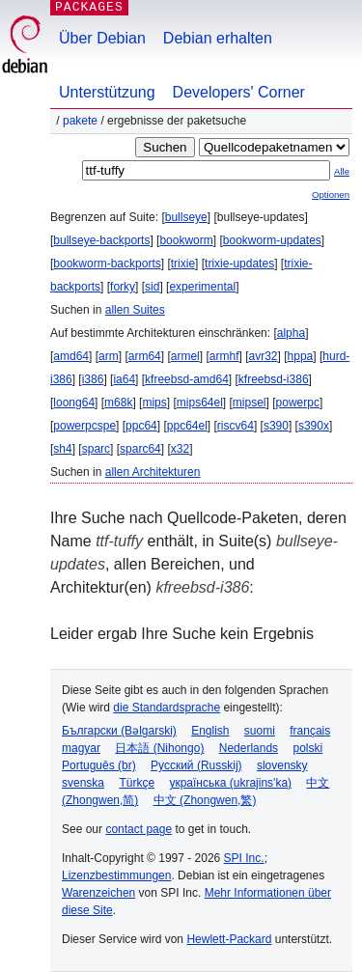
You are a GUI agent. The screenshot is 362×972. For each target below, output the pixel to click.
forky (122, 286)
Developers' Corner (239, 92)
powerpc (298, 402)
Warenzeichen (98, 893)
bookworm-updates (272, 240)
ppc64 (141, 425)
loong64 (74, 402)
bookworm (185, 240)
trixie (183, 263)
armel (185, 356)
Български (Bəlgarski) (119, 730)
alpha (291, 333)
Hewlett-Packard (228, 939)
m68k (118, 402)
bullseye (186, 217)
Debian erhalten (217, 38)
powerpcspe (84, 425)
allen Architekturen (153, 472)
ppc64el (187, 425)
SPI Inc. (244, 858)
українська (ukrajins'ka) (230, 783)
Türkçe (136, 783)
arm (108, 356)
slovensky (282, 765)
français (310, 730)
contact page (138, 829)
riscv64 (235, 425)
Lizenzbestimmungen (116, 875)
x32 (180, 449)
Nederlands (248, 748)
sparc (96, 449)
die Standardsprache (166, 707)
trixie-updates (239, 263)
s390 (276, 425)
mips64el (200, 402)
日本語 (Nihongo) (159, 748)
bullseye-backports (101, 240)
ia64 (124, 379)
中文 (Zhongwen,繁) (205, 800)
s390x (313, 425)
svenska (83, 783)
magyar (81, 748)
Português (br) (99, 765)
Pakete (80, 120)
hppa (301, 356)
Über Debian (102, 38)
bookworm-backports (106, 263)
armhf (224, 356)
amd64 (71, 356)
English (210, 730)
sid (152, 286)
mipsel (249, 402)
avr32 (263, 356)
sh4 (62, 449)
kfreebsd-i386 (273, 379)
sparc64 (140, 449)
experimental (202, 286)
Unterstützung (107, 92)
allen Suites (135, 310)
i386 (93, 379)
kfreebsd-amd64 (187, 379)
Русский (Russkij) (196, 765)
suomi (259, 730)
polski (307, 748)
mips (154, 402)
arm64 (144, 356)
